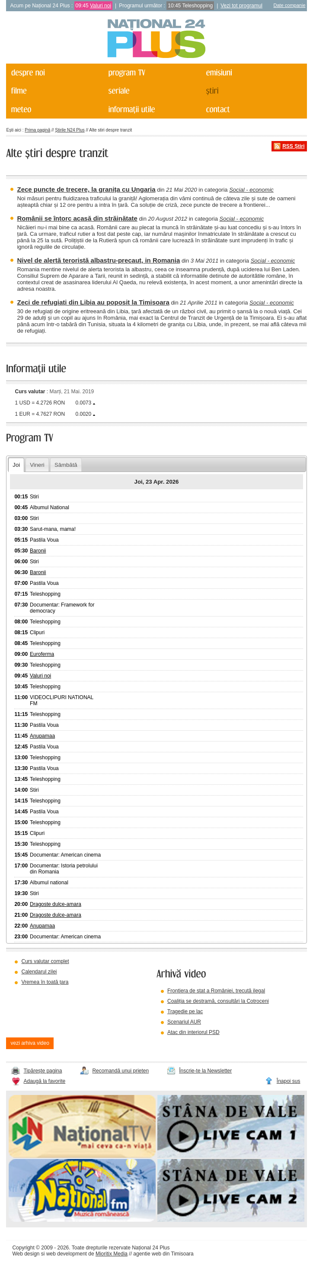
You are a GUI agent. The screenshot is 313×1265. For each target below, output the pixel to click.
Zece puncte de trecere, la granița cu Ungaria (86, 189)
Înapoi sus (288, 1081)
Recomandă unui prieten (120, 1071)
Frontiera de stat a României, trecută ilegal (216, 991)
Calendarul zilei (39, 972)
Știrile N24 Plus (69, 130)
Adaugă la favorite (44, 1081)
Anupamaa (42, 736)
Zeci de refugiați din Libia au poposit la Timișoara (93, 302)
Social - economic (251, 189)
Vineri (37, 465)
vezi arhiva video (29, 1043)
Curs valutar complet (45, 961)
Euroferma (42, 654)
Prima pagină (37, 130)
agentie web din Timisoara (163, 1254)
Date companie (290, 5)
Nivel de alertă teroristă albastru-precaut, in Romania (98, 260)
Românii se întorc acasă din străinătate (77, 218)
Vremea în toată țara (44, 982)
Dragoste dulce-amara (55, 904)
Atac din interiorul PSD (193, 1032)
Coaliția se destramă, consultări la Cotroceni (218, 1001)
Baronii (38, 551)
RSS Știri (293, 146)
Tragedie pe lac (185, 1011)
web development (66, 1254)
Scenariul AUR (184, 1022)
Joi (16, 465)
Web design (25, 1254)
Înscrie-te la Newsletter (205, 1071)
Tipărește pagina (42, 1071)
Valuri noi (100, 6)
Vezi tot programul (241, 6)
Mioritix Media (112, 1254)
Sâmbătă (65, 465)
